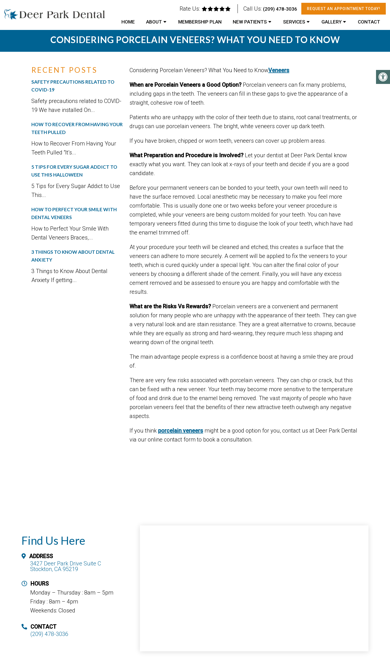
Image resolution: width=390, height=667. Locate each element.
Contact (369, 22)
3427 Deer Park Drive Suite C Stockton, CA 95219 (65, 566)
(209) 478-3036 (280, 9)
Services (294, 22)
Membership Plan (200, 22)
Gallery (331, 22)
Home (128, 22)
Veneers (278, 70)
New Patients (250, 22)
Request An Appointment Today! (343, 8)
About (154, 22)
